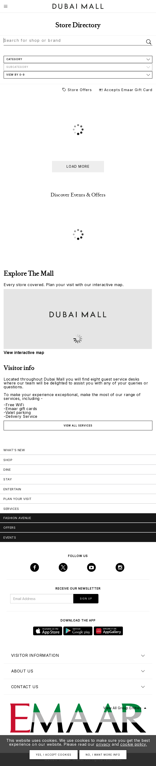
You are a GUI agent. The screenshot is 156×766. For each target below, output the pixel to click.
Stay (7, 479)
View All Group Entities (122, 708)
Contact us (24, 686)
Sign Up (86, 598)
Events (9, 537)
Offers (9, 527)
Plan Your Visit (17, 499)
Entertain (12, 489)
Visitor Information (35, 655)
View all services (78, 425)
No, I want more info (103, 754)
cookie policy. (133, 744)
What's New (14, 450)
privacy (103, 744)
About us (22, 671)
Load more (78, 166)
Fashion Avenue (17, 518)
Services (11, 509)
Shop (7, 460)
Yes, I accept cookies (53, 754)
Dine (7, 469)
